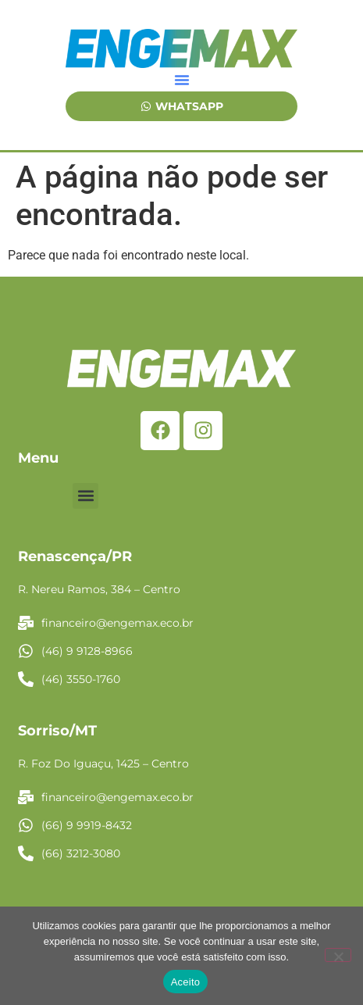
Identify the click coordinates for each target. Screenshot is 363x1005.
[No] (338, 955)
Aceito (186, 982)
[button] (182, 79)
